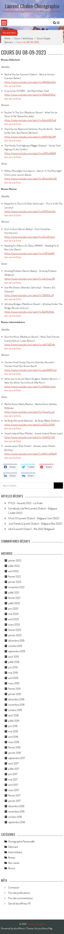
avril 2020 (13, 619)
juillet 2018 (13, 720)
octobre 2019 (15, 646)
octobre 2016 (15, 817)
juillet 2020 (14, 603)
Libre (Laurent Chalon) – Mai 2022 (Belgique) (31, 529)
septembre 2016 (16, 822)
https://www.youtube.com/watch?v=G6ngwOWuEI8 (30, 178)
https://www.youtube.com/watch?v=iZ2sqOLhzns (29, 236)
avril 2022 (13, 571)
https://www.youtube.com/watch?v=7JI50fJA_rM (29, 295)
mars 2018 (13, 742)
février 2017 (14, 795)
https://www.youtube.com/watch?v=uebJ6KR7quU (30, 370)
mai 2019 (13, 672)
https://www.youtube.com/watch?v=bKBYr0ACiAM (30, 136)
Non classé (13, 863)
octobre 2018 (15, 710)
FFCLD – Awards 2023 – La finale (25, 503)
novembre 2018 (16, 704)
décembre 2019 (16, 640)
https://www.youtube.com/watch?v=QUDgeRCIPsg (29, 94)
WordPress (19, 928)
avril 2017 (13, 785)
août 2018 (13, 715)
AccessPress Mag (43, 928)
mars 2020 (14, 624)
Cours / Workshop (23, 38)
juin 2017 (12, 774)
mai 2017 (13, 779)
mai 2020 (13, 614)
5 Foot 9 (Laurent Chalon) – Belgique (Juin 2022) (33, 518)
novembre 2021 (16, 587)
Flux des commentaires (20, 898)
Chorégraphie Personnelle (21, 841)
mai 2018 (13, 731)
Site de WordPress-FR (19, 903)
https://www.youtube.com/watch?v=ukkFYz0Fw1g (29, 344)
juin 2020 (13, 608)
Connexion (13, 887)
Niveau (11, 857)
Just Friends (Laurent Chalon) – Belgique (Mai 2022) (35, 523)
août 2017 (13, 763)
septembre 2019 (16, 651)
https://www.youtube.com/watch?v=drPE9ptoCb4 (29, 211)
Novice (11, 868)
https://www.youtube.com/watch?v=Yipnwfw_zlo (29, 412)
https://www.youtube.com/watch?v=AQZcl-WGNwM (30, 453)
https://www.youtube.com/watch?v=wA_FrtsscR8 (29, 278)
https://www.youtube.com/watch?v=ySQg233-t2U (29, 437)
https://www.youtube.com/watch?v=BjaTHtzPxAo (29, 311)
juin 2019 (13, 667)
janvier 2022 (14, 582)
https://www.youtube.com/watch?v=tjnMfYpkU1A (29, 253)
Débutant (13, 847)
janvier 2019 (14, 694)
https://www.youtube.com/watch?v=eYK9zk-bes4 (29, 386)
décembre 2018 (16, 699)
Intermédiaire (15, 852)
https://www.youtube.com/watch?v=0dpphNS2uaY (30, 120)
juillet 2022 (14, 566)
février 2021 (14, 598)
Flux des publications (19, 893)
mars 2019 (13, 683)
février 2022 (14, 576)
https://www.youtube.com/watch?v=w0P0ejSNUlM (30, 153)
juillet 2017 (13, 768)
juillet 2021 (13, 592)
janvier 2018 (14, 752)
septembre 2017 (16, 758)
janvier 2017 (14, 801)
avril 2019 (13, 678)
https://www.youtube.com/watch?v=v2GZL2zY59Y (29, 424)
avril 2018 (13, 736)
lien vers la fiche (12, 86)
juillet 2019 (13, 662)
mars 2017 (13, 790)
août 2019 (13, 656)
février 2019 (14, 688)
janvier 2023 (14, 560)
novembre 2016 (16, 811)
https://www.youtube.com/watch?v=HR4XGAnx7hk (30, 82)
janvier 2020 (15, 635)
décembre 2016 (16, 806)
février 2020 (14, 630)
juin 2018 (13, 726)
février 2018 (14, 747)
